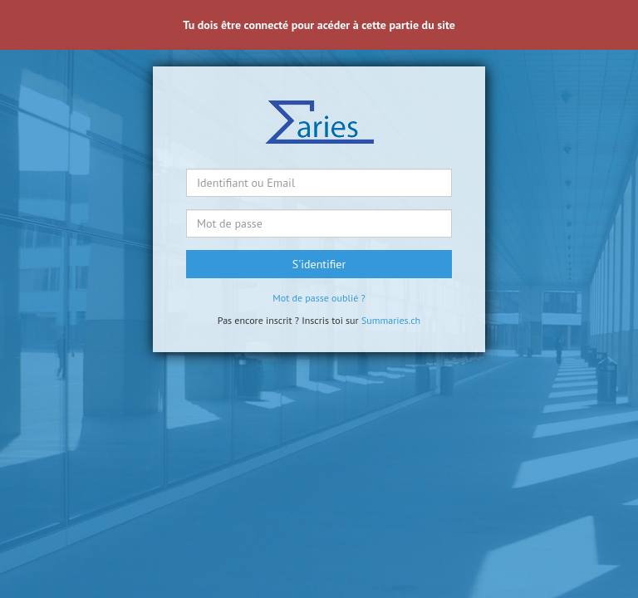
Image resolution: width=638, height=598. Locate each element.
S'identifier (319, 264)
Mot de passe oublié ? (318, 298)
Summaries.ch (390, 320)
